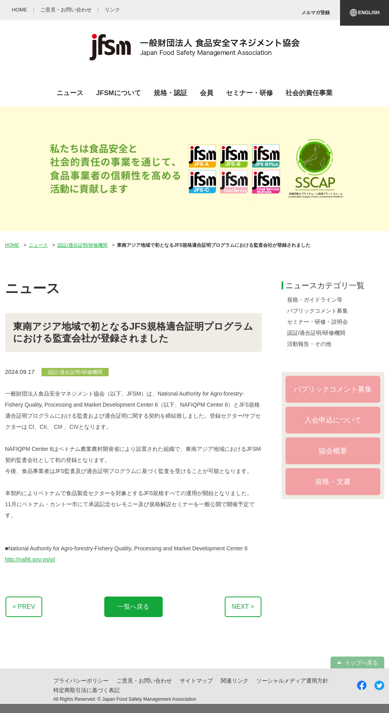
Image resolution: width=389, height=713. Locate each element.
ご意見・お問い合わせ (144, 680)
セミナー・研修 (249, 93)
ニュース (69, 93)
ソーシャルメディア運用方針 (292, 680)
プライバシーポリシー (81, 680)
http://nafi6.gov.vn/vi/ (30, 559)
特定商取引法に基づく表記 (86, 690)
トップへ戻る (361, 662)
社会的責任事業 (309, 93)
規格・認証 (170, 93)
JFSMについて (118, 93)
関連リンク (234, 680)
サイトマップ (196, 680)
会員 (206, 93)
